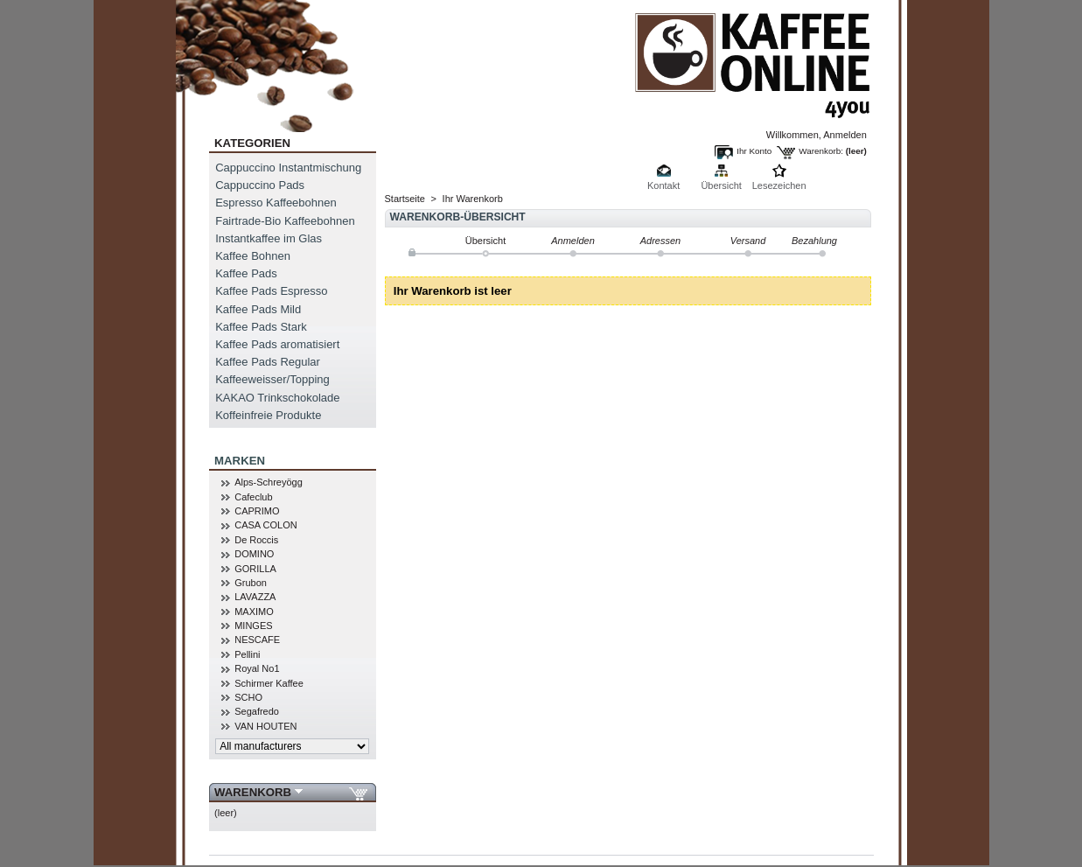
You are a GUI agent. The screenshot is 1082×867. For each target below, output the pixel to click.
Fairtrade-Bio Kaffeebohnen (284, 220)
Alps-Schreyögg (268, 482)
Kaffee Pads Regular (267, 361)
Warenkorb (252, 792)
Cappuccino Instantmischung (288, 167)
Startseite (405, 198)
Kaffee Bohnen (252, 255)
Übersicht (721, 185)
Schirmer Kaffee (269, 683)
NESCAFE (257, 639)
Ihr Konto (753, 151)
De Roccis (256, 540)
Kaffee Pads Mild (258, 309)
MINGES (253, 625)
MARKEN (239, 460)
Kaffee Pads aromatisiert (277, 344)
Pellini (247, 654)
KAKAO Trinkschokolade (277, 397)
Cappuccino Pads (259, 185)
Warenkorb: (821, 151)
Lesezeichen (779, 185)
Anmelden (845, 134)
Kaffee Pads (246, 273)
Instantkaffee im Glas (268, 238)
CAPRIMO (256, 511)
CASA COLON (265, 525)
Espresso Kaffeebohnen (276, 202)
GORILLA (255, 568)
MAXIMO (254, 611)
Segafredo (256, 711)
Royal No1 (256, 668)
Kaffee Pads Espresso (271, 290)
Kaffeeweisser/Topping (272, 379)
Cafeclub (253, 497)
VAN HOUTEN (265, 726)
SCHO (248, 697)
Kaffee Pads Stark (261, 326)
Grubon (250, 582)
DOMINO (254, 554)
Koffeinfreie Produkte (268, 415)
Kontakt (663, 185)
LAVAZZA (255, 596)
